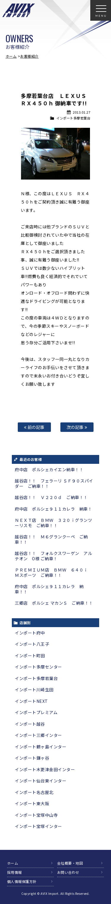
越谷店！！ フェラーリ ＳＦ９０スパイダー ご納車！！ (54, 483)
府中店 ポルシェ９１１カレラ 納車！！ (49, 589)
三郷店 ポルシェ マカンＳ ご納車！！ (54, 603)
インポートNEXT (31, 701)
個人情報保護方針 (22, 881)
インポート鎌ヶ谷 (32, 758)
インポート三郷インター (38, 735)
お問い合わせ (68, 872)
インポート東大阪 (32, 803)
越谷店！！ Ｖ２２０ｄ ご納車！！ (51, 497)
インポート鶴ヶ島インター (40, 747)
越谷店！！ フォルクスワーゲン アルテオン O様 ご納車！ (53, 555)
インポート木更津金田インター (45, 769)
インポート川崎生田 (34, 689)
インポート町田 (30, 655)
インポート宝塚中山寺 (36, 815)
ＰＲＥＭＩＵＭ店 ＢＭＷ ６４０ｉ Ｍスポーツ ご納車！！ (53, 572)
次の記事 (77, 427)
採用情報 (14, 872)
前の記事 (34, 427)
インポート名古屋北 (34, 792)
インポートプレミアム (36, 712)
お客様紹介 (29, 56)
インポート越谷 (30, 724)
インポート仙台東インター (40, 781)
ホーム (11, 56)
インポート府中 (30, 633)
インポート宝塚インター (38, 826)
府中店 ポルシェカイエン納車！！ (49, 469)
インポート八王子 (32, 644)
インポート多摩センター (38, 667)
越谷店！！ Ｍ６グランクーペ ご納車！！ (51, 539)
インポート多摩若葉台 (73, 118)
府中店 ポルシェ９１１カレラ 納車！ (53, 509)
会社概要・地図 (70, 863)
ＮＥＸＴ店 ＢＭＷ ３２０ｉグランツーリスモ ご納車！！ (53, 522)
